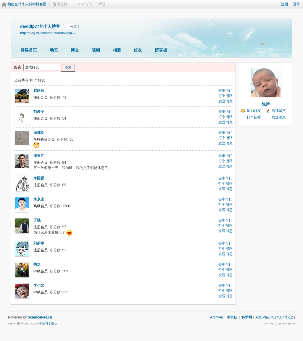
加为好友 (254, 111)
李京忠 (38, 199)
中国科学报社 (48, 323)
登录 (296, 4)
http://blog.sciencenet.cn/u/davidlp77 (48, 33)
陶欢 (37, 264)
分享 (73, 27)
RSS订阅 (85, 4)
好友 (138, 50)
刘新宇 (38, 243)
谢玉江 (38, 156)
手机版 (232, 317)
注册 (284, 4)
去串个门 (225, 91)
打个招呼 (225, 96)
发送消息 (225, 101)
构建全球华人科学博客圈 (26, 4)
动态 (54, 50)
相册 (117, 50)
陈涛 (266, 104)
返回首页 (60, 4)
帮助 (101, 4)
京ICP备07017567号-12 (274, 317)
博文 (75, 50)
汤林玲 (38, 133)
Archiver (216, 317)
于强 (37, 220)
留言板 (161, 50)
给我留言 (279, 111)
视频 (96, 50)
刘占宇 (38, 112)
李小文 (38, 285)
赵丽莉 (38, 91)
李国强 (38, 178)
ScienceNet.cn (40, 317)
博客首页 (28, 50)
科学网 (246, 317)
